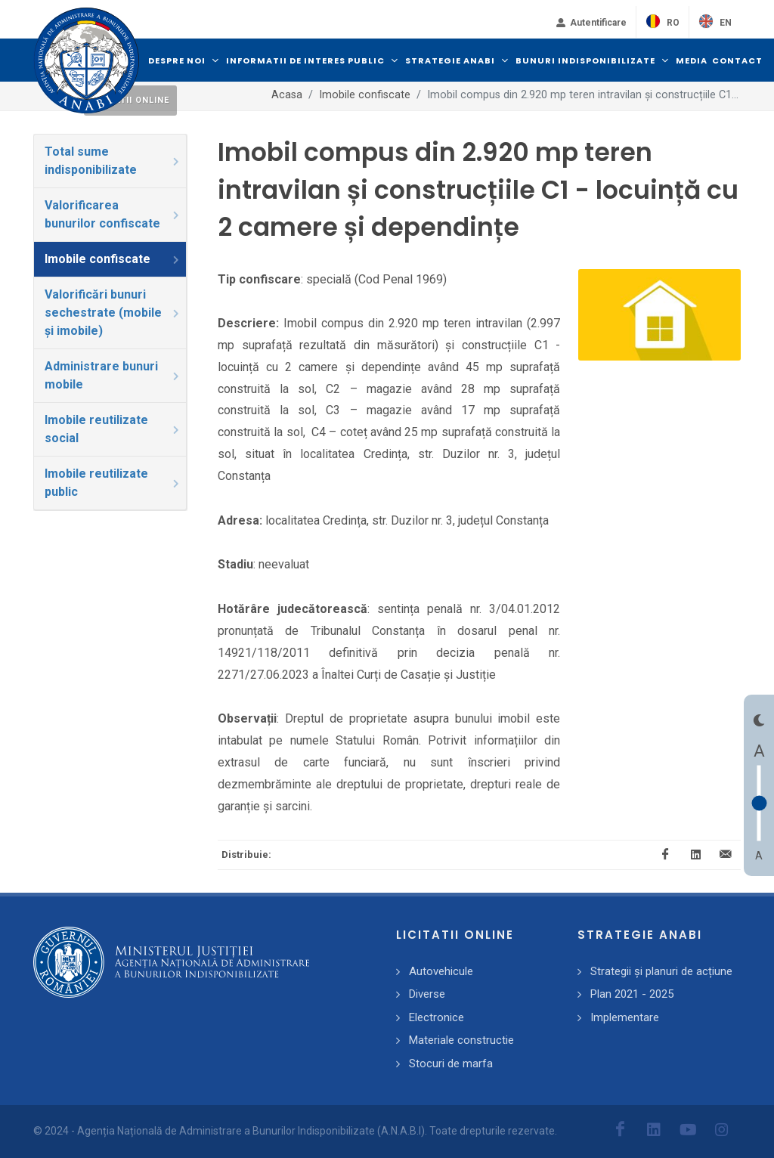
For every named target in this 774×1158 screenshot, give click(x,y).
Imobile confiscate (364, 94)
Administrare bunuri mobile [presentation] (113, 375)
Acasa (286, 94)
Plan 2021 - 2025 (631, 994)
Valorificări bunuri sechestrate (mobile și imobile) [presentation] (113, 312)
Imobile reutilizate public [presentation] (113, 482)
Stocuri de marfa (451, 1063)
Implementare (624, 1017)
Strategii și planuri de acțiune (661, 971)
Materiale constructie (461, 1040)
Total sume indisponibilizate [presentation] (113, 160)
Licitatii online (130, 100)
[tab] (110, 161)
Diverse (427, 994)
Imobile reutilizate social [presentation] (113, 429)
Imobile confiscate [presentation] (113, 259)
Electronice (436, 1017)
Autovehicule (441, 971)
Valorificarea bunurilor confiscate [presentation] (113, 214)
